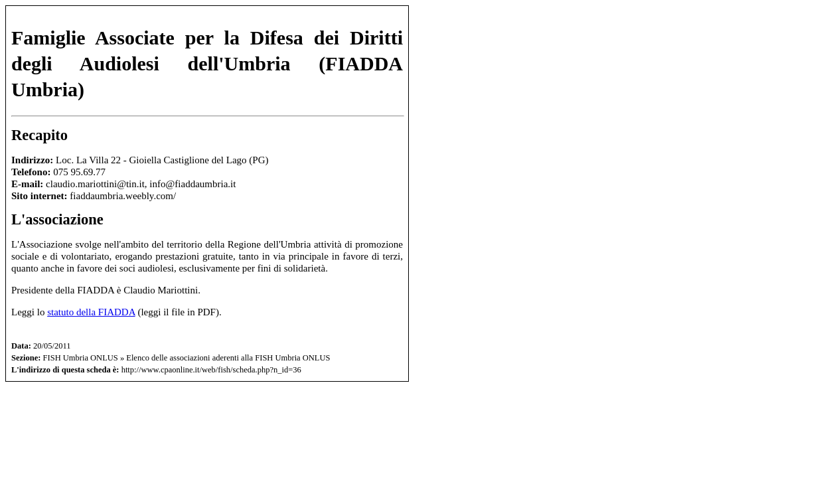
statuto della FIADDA (91, 312)
